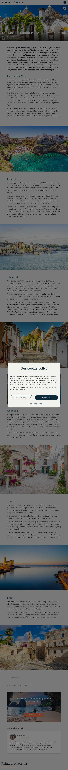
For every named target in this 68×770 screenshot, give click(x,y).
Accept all (46, 397)
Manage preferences (34, 404)
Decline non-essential (21, 397)
